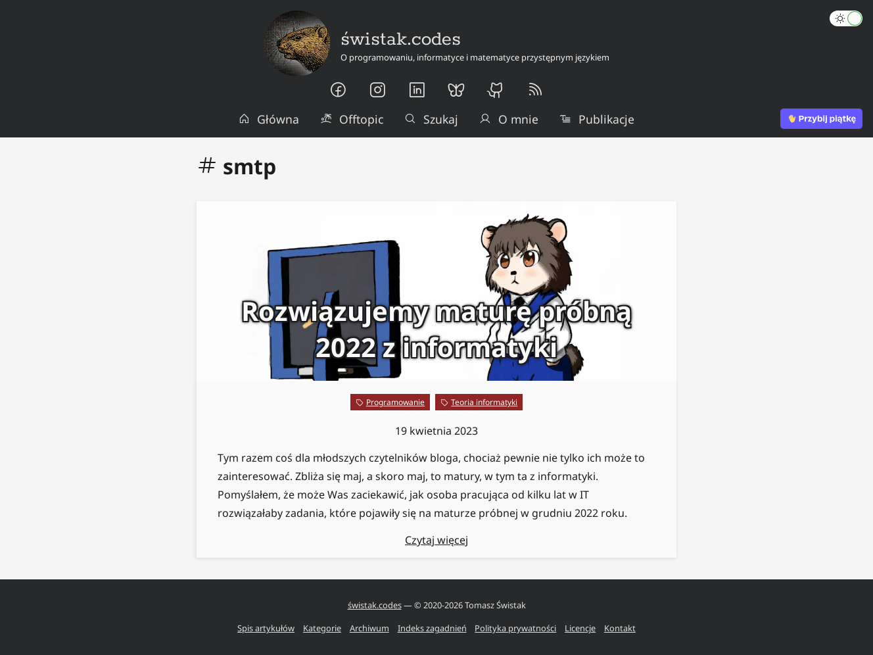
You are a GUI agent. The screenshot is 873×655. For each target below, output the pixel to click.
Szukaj (431, 119)
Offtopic (351, 119)
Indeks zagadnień (432, 628)
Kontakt (620, 628)
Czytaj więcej (436, 540)
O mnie (508, 119)
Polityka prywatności (515, 628)
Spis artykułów (266, 628)
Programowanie (395, 402)
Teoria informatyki (484, 402)
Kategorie (322, 628)
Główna (269, 119)
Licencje (580, 628)
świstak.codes (375, 605)
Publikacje (596, 119)
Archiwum (369, 628)
